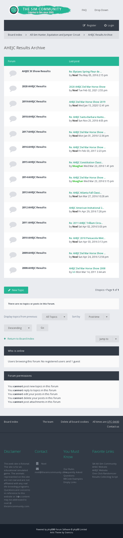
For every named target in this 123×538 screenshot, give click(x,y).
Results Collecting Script (105, 476)
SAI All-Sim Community (104, 463)
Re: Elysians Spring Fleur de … (85, 71)
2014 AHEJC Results (34, 177)
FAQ (84, 10)
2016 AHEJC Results (34, 147)
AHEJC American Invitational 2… (86, 208)
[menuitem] (109, 25)
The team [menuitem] (48, 421)
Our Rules (68, 468)
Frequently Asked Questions (72, 474)
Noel (75, 75)
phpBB (50, 529)
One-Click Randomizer (104, 473)
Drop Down (101, 10)
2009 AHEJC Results (34, 253)
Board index (11, 421)
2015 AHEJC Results (34, 162)
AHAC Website (99, 466)
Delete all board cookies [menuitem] (75, 421)
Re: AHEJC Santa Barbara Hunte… (87, 117)
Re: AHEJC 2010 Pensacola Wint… (87, 238)
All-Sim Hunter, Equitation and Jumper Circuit (55, 34)
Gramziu (69, 532)
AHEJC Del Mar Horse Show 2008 (87, 268)
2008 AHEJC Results (34, 268)
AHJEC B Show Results (36, 71)
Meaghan (77, 166)
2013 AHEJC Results (34, 192)
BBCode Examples (73, 478)
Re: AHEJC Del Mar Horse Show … (87, 132)
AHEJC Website (100, 470)
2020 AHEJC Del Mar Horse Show (87, 86)
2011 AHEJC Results (34, 222)
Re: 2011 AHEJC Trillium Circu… (86, 223)
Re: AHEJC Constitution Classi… (86, 162)
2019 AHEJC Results (34, 101)
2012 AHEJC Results (34, 207)
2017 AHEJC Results (34, 131)
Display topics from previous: (35, 316)
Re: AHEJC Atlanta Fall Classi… (85, 192)
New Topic (16, 290)
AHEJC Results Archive (100, 34)
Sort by (91, 316)
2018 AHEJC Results (34, 116)
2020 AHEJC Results (34, 86)
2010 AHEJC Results (34, 237)
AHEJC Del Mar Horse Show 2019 (87, 102)
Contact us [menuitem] (113, 426)
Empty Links (69, 482)
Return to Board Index (21, 338)
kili (73, 272)
